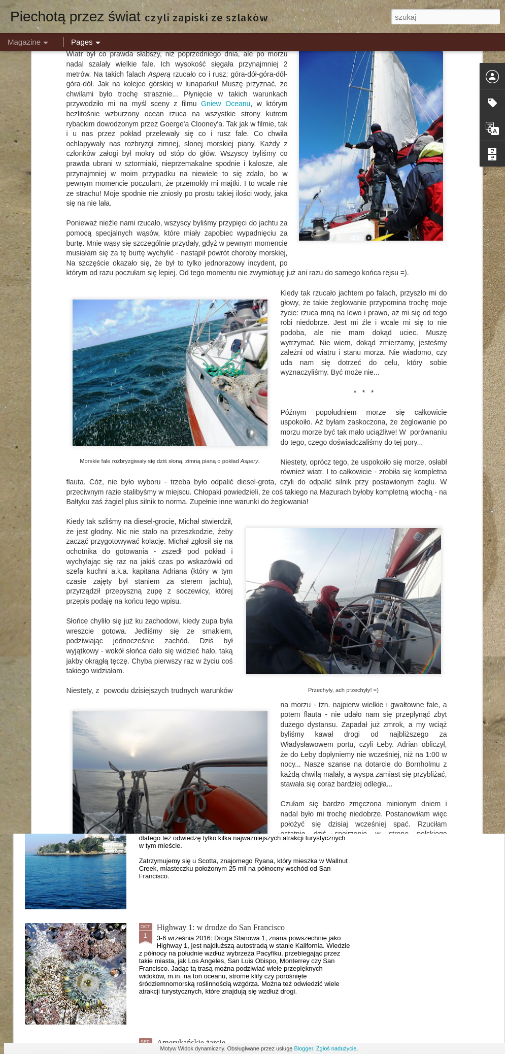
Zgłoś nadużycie (336, 1048)
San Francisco (180, 812)
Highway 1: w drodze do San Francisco (221, 927)
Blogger (303, 1048)
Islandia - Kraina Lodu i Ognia (207, 697)
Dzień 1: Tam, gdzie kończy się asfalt (218, 581)
